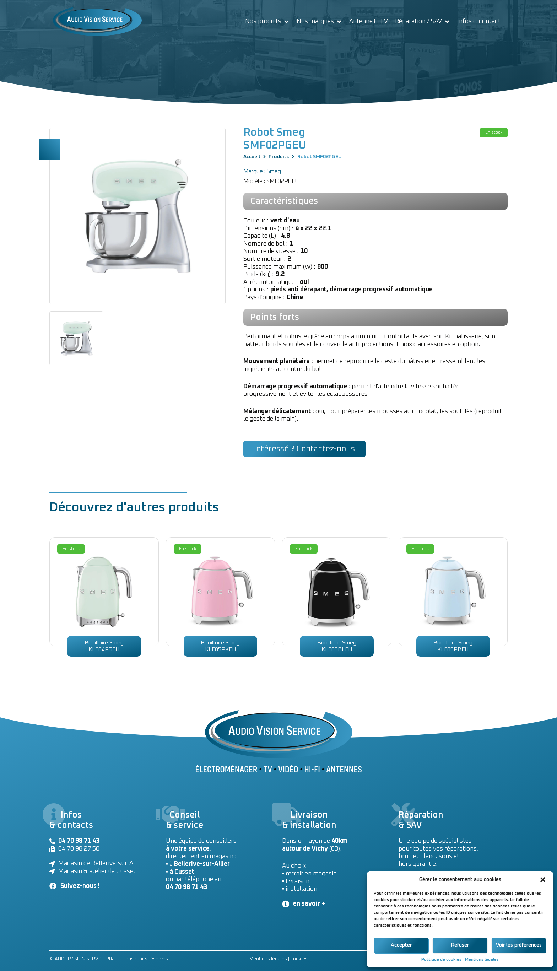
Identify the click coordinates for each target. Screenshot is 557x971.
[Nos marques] (319, 21)
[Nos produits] (267, 21)
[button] (542, 879)
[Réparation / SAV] (422, 21)
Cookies (299, 958)
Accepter (401, 945)
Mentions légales (482, 959)
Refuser (460, 945)
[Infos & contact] (479, 21)
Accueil (251, 156)
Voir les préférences (519, 945)
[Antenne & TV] (368, 21)
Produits (279, 156)
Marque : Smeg (262, 171)
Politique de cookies (441, 959)
